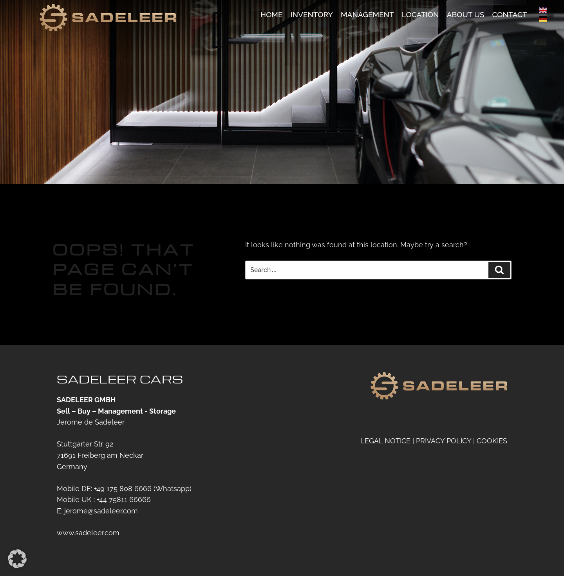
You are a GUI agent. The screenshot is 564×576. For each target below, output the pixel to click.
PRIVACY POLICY (443, 441)
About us (465, 15)
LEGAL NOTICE (385, 441)
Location (420, 15)
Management (367, 15)
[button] (17, 559)
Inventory (311, 15)
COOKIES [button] (492, 441)
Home (271, 15)
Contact (509, 15)
